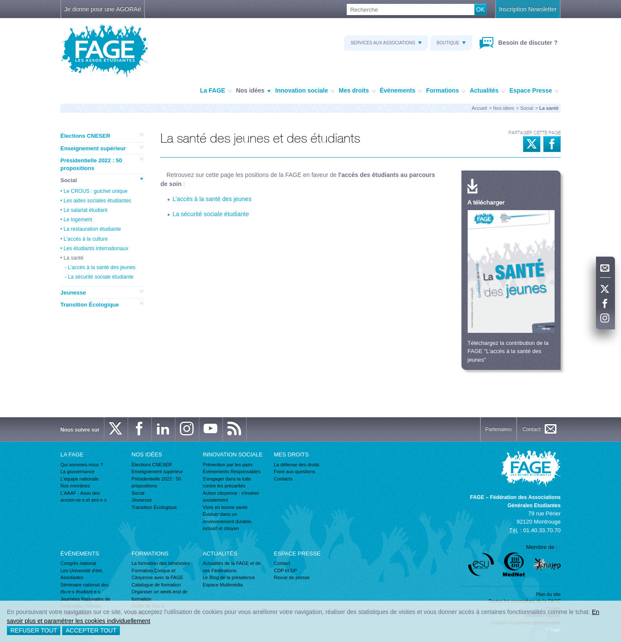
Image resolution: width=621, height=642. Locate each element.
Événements (401, 91)
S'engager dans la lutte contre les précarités (227, 482)
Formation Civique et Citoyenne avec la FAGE (157, 574)
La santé (74, 258)
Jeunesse (101, 292)
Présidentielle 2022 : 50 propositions (101, 164)
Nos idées (253, 91)
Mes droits (357, 91)
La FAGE (216, 91)
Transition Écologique (101, 304)
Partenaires (498, 429)
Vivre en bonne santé (225, 507)
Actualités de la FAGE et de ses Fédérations (232, 567)
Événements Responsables (231, 471)
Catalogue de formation (156, 584)
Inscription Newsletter (528, 9)
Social (526, 108)
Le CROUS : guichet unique (96, 191)
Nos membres (75, 485)
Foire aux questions (294, 471)
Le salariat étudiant (85, 210)
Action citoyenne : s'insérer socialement (231, 496)
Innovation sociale (304, 91)
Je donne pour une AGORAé (102, 9)
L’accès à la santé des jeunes (101, 267)
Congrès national (78, 563)
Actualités (487, 91)
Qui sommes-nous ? (81, 464)
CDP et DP (285, 570)
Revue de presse (292, 577)
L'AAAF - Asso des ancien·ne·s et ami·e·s (83, 496)
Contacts (283, 478)
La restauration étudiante (92, 229)
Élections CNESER (101, 135)
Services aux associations (386, 43)
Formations (445, 91)
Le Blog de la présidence (229, 577)
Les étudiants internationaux (96, 248)
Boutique (451, 43)
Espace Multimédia (223, 584)
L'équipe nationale (79, 478)
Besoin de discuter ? (527, 42)
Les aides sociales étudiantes (98, 201)
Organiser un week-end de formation (160, 595)
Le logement (78, 220)
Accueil (479, 108)
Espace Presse (533, 91)
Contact (282, 563)
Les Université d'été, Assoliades (81, 574)
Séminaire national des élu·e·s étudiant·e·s (84, 588)
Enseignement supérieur (101, 148)
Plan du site (548, 594)
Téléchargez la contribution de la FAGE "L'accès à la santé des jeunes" (508, 351)
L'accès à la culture (86, 239)
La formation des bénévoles (161, 563)
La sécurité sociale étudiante (100, 277)
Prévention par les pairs (228, 464)
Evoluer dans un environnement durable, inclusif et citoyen (228, 521)
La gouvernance (77, 471)
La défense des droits (296, 464)
